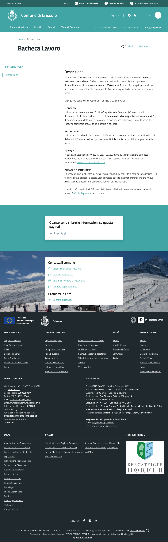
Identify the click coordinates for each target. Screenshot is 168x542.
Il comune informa (121, 349)
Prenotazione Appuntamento (17, 460)
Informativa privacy (13, 482)
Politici (7, 367)
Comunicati (118, 353)
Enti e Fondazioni (12, 358)
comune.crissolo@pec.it (20, 399)
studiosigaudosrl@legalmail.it (103, 426)
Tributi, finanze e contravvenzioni (93, 358)
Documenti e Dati (12, 353)
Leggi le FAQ (10, 456)
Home (20, 39)
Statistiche (9, 505)
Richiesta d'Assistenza (14, 469)
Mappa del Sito (11, 509)
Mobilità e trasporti (87, 349)
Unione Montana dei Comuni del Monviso (63, 452)
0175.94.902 (14, 389)
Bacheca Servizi (11, 474)
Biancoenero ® (94, 534)
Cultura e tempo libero (55, 367)
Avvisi (115, 358)
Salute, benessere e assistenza (92, 353)
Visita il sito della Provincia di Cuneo (61, 447)
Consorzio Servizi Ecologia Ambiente (101, 447)
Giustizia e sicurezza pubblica (91, 340)
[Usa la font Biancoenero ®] (86, 3)
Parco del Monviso (53, 456)
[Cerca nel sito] (158, 15)
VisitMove (89, 452)
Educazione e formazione (56, 371)
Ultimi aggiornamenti (13, 500)
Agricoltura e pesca (53, 340)
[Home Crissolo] (32, 15)
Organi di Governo (12, 340)
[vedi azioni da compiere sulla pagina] (142, 46)
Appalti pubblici (52, 353)
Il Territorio (145, 349)
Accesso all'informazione (106, 27)
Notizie (116, 340)
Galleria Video (146, 358)
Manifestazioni (119, 345)
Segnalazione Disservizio (15, 465)
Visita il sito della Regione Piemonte (61, 443)
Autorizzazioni (51, 358)
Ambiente (49, 345)
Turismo (81, 362)
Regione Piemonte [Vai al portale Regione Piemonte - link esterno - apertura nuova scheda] (14, 3)
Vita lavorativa (85, 367)
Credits (7, 496)
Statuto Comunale (12, 478)
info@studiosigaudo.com (103, 422)
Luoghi (143, 345)
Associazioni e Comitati (150, 371)
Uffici (6, 349)
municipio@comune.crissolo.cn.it (25, 402)
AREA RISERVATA (82, 537)
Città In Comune (137, 530)
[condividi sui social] (127, 46)
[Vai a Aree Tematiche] (114, 3)
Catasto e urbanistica (54, 362)
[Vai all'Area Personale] (144, 3)
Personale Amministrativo (16, 362)
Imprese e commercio (88, 345)
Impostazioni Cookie (13, 491)
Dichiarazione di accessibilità (17, 447)
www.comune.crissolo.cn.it (91, 162)
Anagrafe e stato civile (55, 349)
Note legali (9, 487)
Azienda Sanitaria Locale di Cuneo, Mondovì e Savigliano (110, 443)
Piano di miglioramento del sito (18, 452)
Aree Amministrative (13, 345)
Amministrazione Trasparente (17, 443)
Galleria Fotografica (149, 353)
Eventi (143, 340)
